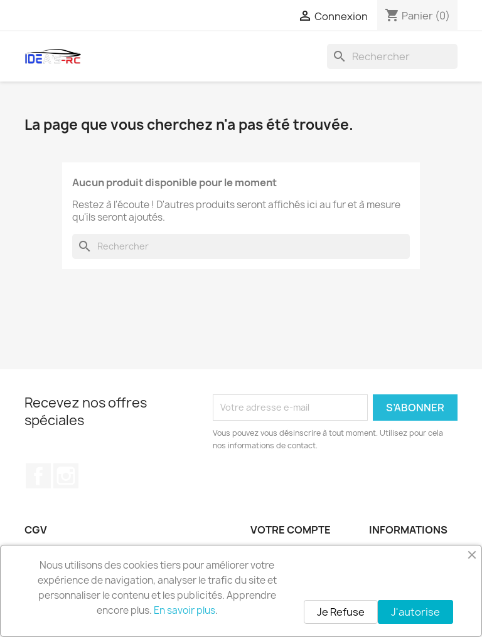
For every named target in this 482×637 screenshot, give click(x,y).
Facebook (38, 475)
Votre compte (290, 530)
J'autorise (415, 612)
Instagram (65, 475)
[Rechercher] (392, 56)
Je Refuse (341, 612)
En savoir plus (184, 610)
